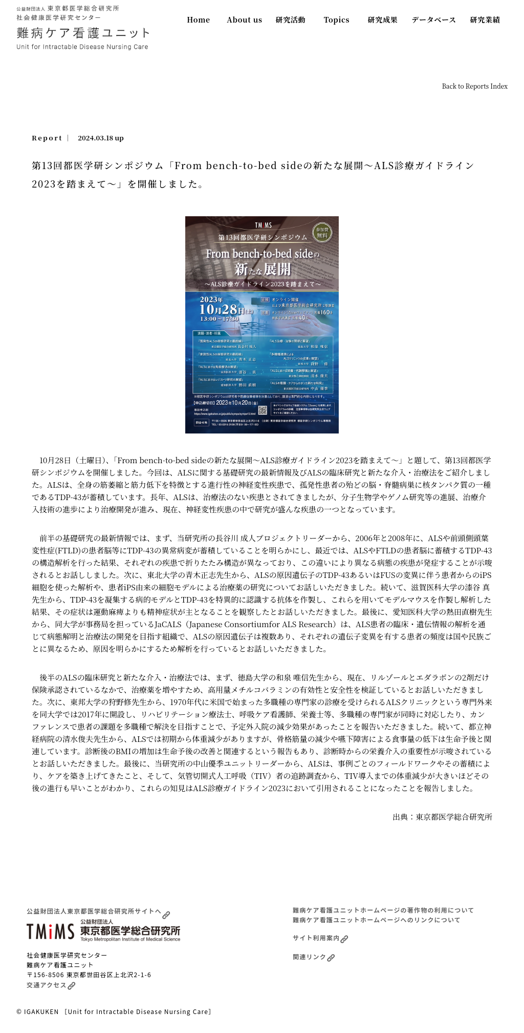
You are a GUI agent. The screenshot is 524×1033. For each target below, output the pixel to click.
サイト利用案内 (320, 937)
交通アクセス (51, 984)
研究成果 (383, 19)
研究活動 (291, 19)
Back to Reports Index (475, 85)
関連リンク (314, 956)
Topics (337, 19)
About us (244, 19)
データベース (433, 19)
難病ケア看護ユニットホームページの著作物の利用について (383, 909)
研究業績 (485, 19)
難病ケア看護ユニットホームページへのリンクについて (377, 919)
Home (198, 19)
